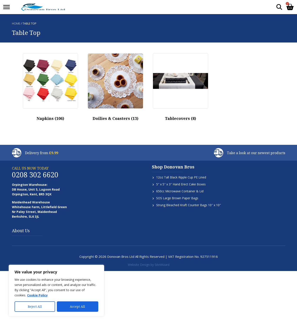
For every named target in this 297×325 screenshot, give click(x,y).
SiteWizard (162, 265)
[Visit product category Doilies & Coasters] (115, 88)
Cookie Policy (37, 295)
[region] (56, 290)
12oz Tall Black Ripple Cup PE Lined (181, 177)
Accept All (77, 306)
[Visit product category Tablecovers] (180, 88)
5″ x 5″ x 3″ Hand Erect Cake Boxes (181, 184)
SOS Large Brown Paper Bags (177, 198)
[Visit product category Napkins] (50, 88)
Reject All (35, 306)
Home (16, 23)
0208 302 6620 (35, 174)
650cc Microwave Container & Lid (179, 191)
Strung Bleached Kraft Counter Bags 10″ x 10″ (188, 205)
